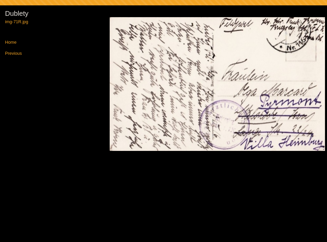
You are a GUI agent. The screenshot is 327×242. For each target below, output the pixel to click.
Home (10, 42)
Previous (13, 53)
